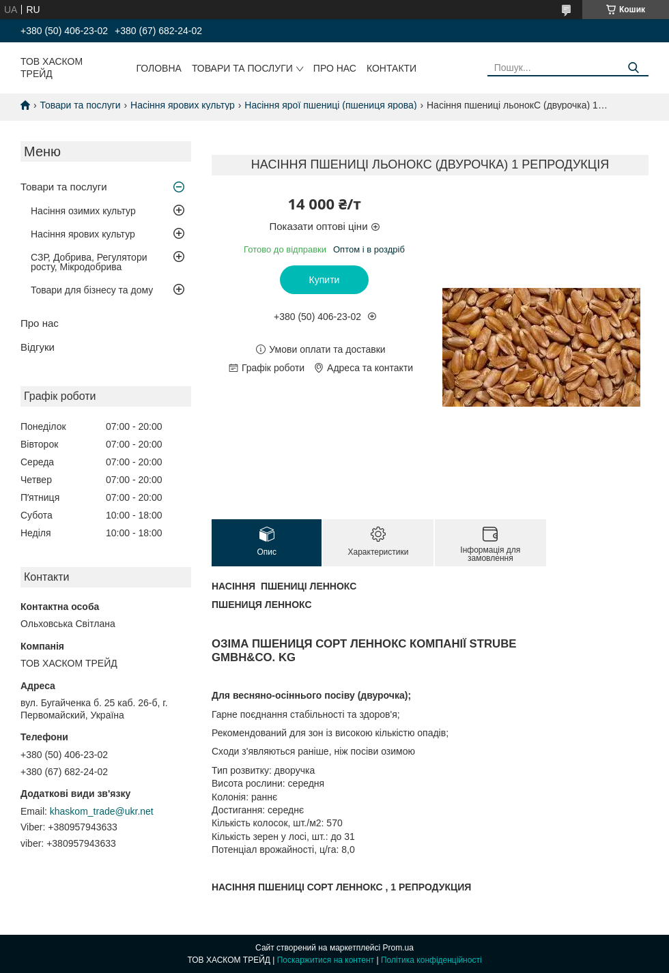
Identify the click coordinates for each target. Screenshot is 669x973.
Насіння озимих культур (83, 210)
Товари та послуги (242, 68)
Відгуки (37, 347)
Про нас (334, 68)
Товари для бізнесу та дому (92, 290)
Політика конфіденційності (431, 960)
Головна (159, 68)
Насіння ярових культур (182, 105)
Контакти (391, 68)
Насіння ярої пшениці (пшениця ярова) (330, 105)
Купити (324, 279)
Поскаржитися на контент (325, 960)
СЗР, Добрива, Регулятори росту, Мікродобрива (89, 262)
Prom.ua (398, 948)
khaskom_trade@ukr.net (102, 811)
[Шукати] (633, 67)
